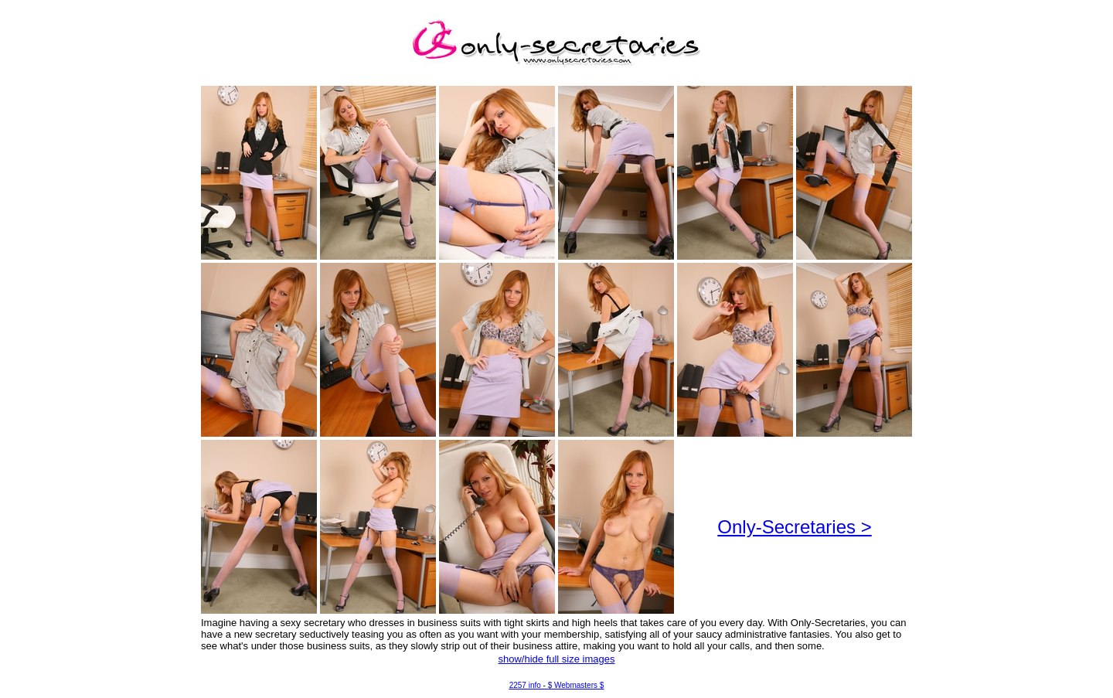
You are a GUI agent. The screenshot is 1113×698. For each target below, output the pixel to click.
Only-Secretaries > (794, 526)
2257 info (525, 685)
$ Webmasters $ (576, 685)
